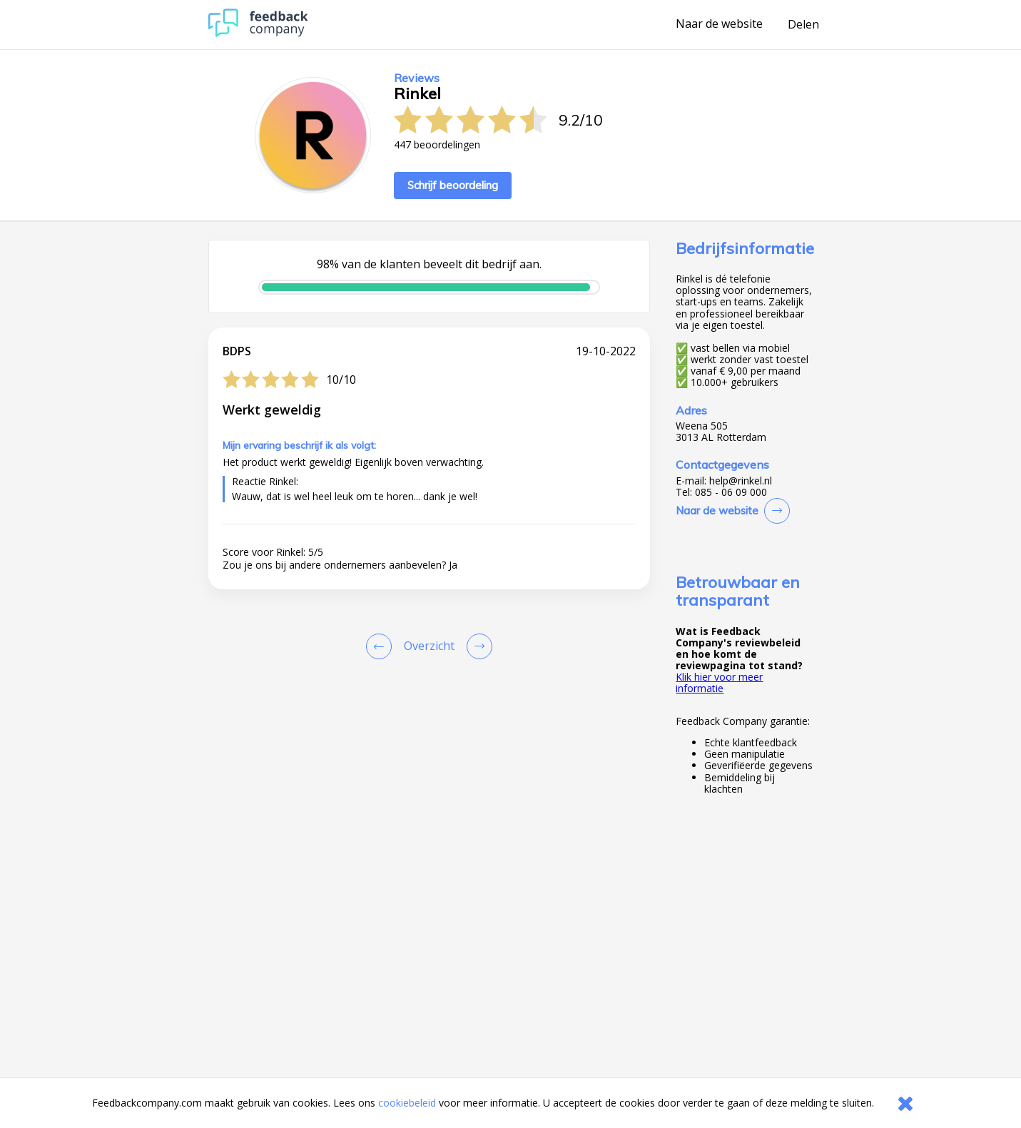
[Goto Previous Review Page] (381, 646)
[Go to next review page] (476, 646)
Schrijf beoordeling (452, 185)
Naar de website (719, 24)
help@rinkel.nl (740, 481)
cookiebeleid (407, 1102)
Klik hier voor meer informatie (719, 682)
